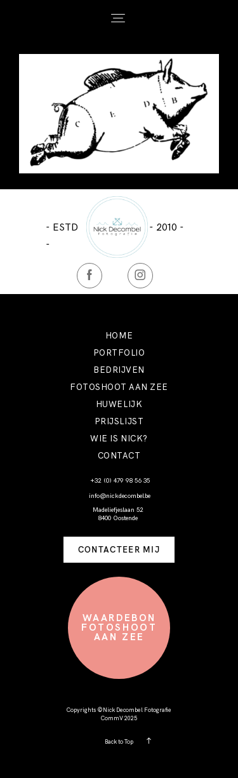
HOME (119, 336)
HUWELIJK (119, 404)
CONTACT (119, 456)
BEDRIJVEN (119, 370)
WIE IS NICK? (118, 438)
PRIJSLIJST (119, 421)
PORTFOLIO (119, 353)
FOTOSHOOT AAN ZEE (119, 387)
